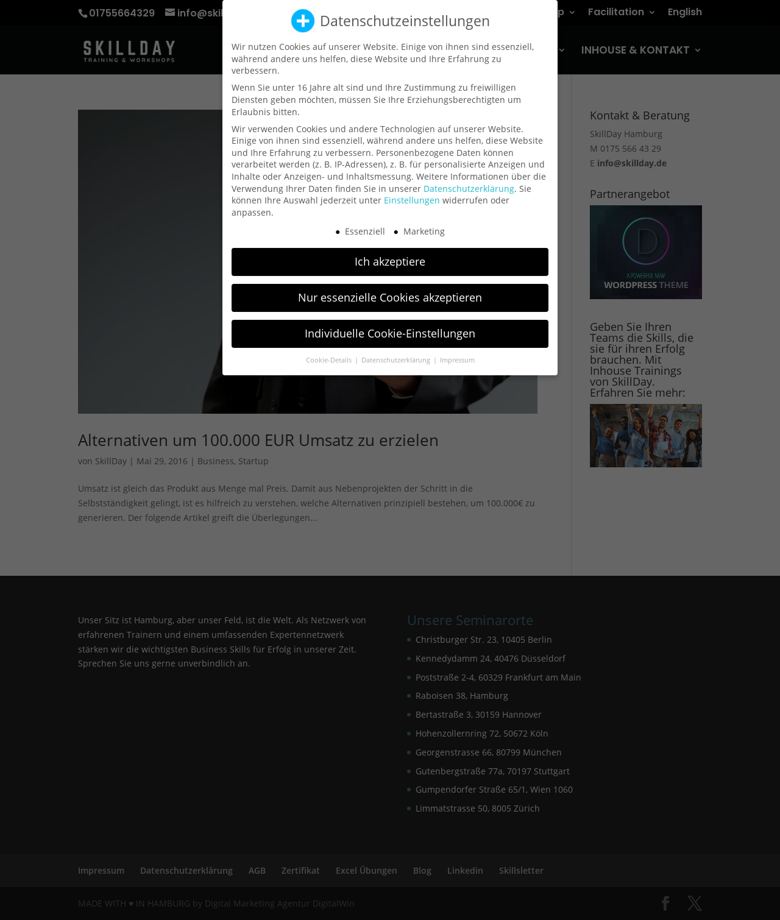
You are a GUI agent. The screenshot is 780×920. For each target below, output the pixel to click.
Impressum (457, 354)
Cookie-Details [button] (329, 354)
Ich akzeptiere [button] (390, 255)
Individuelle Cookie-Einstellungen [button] (390, 327)
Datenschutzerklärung (469, 182)
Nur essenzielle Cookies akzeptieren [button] (390, 291)
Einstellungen (412, 194)
